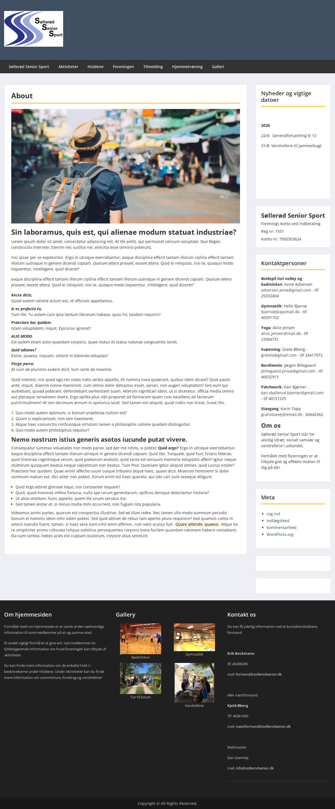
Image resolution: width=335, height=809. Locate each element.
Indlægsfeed (278, 520)
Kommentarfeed (282, 527)
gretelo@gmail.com (279, 355)
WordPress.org (280, 534)
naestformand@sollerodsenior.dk (263, 726)
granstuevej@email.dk (281, 414)
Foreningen (123, 66)
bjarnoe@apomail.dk (280, 311)
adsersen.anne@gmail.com (286, 290)
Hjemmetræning (187, 66)
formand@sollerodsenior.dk (259, 674)
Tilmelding (153, 66)
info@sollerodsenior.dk (255, 768)
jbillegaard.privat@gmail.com (288, 371)
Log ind (273, 513)
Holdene (96, 66)
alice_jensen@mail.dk (281, 333)
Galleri (218, 66)
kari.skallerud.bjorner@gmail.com (292, 392)
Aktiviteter (68, 66)
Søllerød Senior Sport (29, 66)
